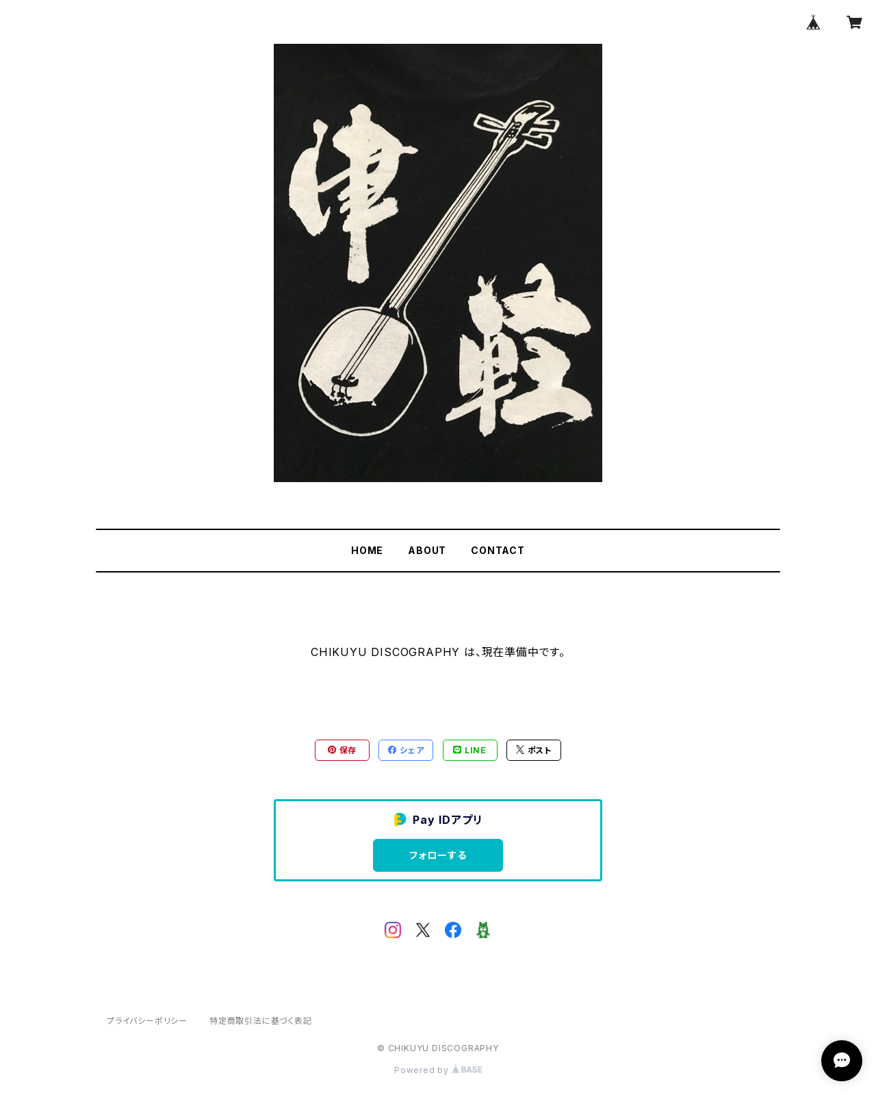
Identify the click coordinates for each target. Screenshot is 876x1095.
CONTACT (498, 550)
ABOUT (427, 550)
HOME (367, 550)
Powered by (438, 1070)
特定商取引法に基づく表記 (260, 1021)
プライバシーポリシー (147, 1021)
